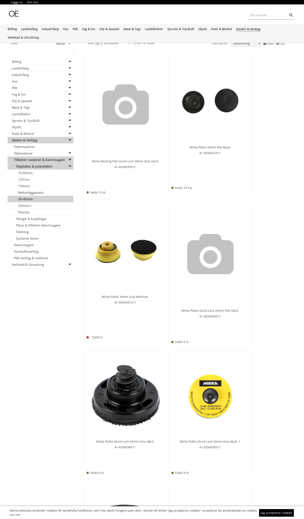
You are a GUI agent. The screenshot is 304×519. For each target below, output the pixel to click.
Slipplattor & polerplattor (34, 166)
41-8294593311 (159, 112)
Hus (65, 29)
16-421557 (108, 425)
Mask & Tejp (132, 29)
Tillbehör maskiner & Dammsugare (39, 160)
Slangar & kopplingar (31, 219)
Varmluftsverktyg (26, 251)
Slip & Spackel (109, 29)
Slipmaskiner (23, 153)
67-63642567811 (210, 331)
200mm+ (25, 205)
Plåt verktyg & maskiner (31, 258)
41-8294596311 (159, 324)
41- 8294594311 (261, 228)
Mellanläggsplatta (30, 192)
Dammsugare (24, 245)
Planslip (24, 212)
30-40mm (25, 199)
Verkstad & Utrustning (23, 37)
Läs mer (15, 515)
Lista (280, 43)
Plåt (75, 29)
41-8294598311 (159, 221)
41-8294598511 (108, 221)
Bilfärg (12, 29)
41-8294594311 (108, 324)
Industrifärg (50, 29)
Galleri (268, 43)
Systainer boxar (27, 238)
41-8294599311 (108, 125)
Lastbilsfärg (29, 29)
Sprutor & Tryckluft (180, 29)
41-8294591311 (210, 117)
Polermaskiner (24, 147)
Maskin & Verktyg (248, 29)
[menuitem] (17, 2)
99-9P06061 (261, 331)
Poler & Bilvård (221, 29)
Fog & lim (88, 29)
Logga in (17, 2)
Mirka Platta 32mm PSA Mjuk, (159, 107)
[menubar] (25, 2)
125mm (24, 179)
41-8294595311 (210, 221)
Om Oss (32, 2)
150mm (24, 186)
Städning (22, 232)
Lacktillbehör (154, 29)
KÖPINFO (199, 502)
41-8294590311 (261, 125)
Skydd (202, 29)
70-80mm (25, 173)
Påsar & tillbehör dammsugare (38, 225)
